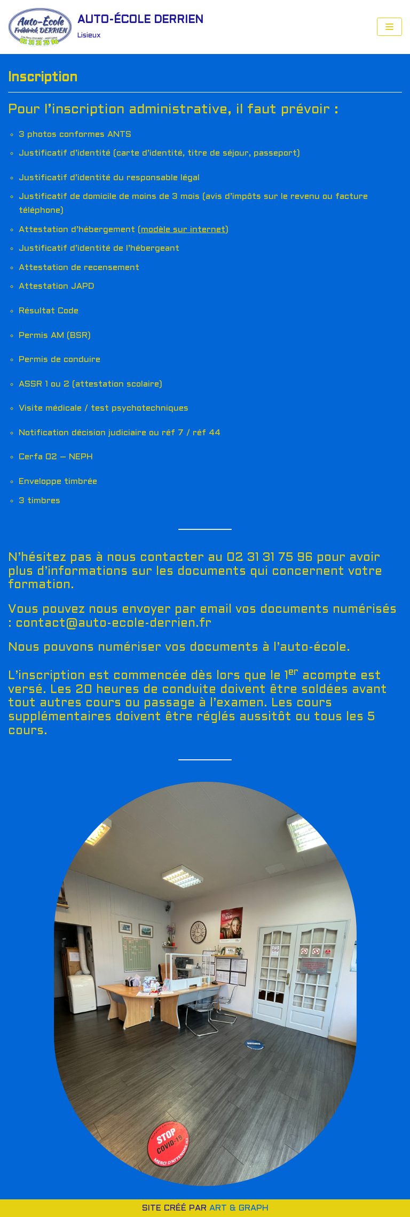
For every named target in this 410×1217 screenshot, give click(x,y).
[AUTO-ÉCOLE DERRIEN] (105, 27)
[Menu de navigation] (389, 27)
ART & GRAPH (239, 1208)
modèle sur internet (183, 230)
